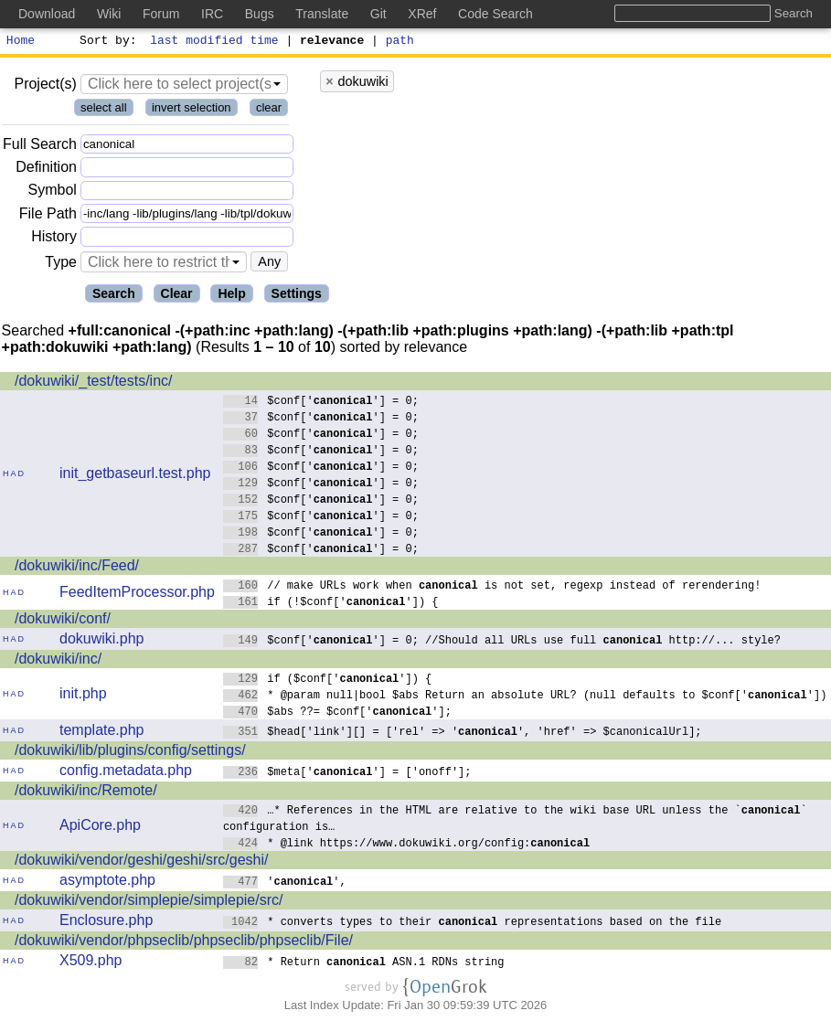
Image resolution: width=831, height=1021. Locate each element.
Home (20, 42)
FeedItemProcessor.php (137, 594)
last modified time (215, 42)
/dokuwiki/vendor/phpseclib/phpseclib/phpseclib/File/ (184, 943)
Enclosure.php (106, 923)
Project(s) (45, 86)
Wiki (109, 13)
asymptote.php (107, 882)
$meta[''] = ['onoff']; (347, 774)
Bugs (259, 13)
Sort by (105, 42)
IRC (212, 13)
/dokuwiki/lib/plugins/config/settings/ (130, 752)
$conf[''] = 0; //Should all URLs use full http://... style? (502, 642)
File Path (48, 216)
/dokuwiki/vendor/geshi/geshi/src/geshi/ (141, 862)
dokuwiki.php (101, 641)
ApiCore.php (100, 827)
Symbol (52, 193)
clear (269, 110)
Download (46, 13)
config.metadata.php (125, 773)
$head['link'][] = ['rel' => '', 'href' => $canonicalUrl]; (462, 733)
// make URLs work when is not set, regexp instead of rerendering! (492, 587)
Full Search (40, 146)
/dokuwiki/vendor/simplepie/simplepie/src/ (148, 902)
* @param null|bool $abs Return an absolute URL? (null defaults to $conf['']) (525, 697)
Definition (46, 169)
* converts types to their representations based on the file (472, 923)
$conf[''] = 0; (321, 402)
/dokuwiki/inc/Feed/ (77, 568)
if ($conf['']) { (327, 680)
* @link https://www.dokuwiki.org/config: (407, 845)
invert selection (191, 110)
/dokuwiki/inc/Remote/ (86, 793)
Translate (321, 13)
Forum (161, 13)
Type (61, 264)
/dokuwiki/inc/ (58, 661)
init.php (83, 696)
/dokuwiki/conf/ (63, 621)
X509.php (91, 963)
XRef (422, 13)
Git (378, 13)
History (54, 239)
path (400, 42)
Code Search (495, 13)
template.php (101, 732)
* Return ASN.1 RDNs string (364, 964)
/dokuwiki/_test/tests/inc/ (94, 383)
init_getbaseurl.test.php (134, 476)
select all (103, 110)
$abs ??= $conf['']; (338, 713)
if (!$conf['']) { (331, 604)
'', (284, 883)
